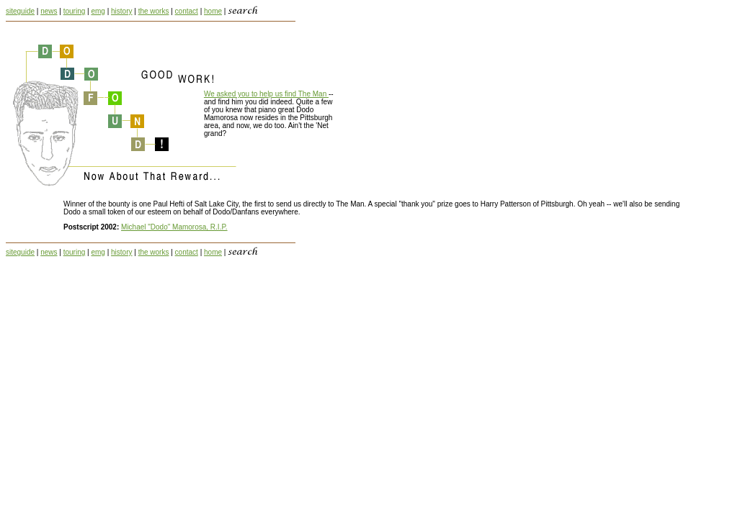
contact (186, 11)
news (48, 11)
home (213, 11)
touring (74, 11)
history (121, 11)
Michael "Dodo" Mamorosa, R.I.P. (174, 227)
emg (97, 11)
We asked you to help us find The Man (266, 94)
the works (153, 11)
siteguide (20, 11)
